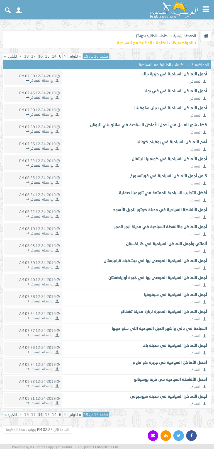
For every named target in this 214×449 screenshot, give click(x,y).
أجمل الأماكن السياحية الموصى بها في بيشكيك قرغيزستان (155, 260)
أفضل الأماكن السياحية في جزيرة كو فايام (170, 362)
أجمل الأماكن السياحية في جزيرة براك (174, 73)
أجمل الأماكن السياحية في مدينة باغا (174, 345)
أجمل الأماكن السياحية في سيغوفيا (175, 294)
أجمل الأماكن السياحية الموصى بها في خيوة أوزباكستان (157, 277)
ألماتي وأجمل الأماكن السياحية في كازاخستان (166, 243)
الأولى (75, 56)
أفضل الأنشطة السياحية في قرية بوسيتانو (170, 379)
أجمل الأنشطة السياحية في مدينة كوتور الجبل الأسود (160, 209)
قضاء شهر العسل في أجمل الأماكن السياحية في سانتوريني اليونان (148, 124)
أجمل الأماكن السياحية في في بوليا (175, 90)
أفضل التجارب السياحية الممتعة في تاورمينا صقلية (163, 192)
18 (26, 56)
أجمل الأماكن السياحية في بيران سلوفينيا (170, 107)
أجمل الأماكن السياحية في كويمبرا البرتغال (169, 158)
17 (33, 56)
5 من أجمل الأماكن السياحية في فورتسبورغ (168, 175)
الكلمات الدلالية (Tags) (152, 35)
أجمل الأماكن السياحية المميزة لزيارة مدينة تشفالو (163, 311)
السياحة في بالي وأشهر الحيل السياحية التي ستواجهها (159, 328)
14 (54, 56)
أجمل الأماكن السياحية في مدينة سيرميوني (168, 396)
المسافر (195, 81)
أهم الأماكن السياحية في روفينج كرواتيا (172, 141)
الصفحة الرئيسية (184, 35)
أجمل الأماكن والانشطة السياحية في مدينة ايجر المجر (160, 226)
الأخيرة (10, 56)
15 (47, 56)
